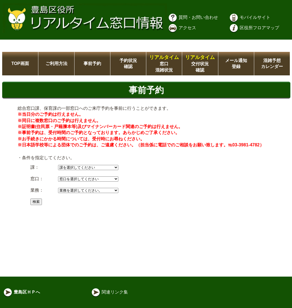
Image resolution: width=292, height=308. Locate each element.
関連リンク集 (109, 292)
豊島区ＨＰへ (21, 292)
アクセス (182, 27)
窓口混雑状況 (164, 63)
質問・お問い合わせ (193, 17)
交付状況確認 (200, 63)
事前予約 (92, 63)
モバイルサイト (249, 17)
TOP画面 (20, 63)
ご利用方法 (56, 63)
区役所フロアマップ (254, 27)
